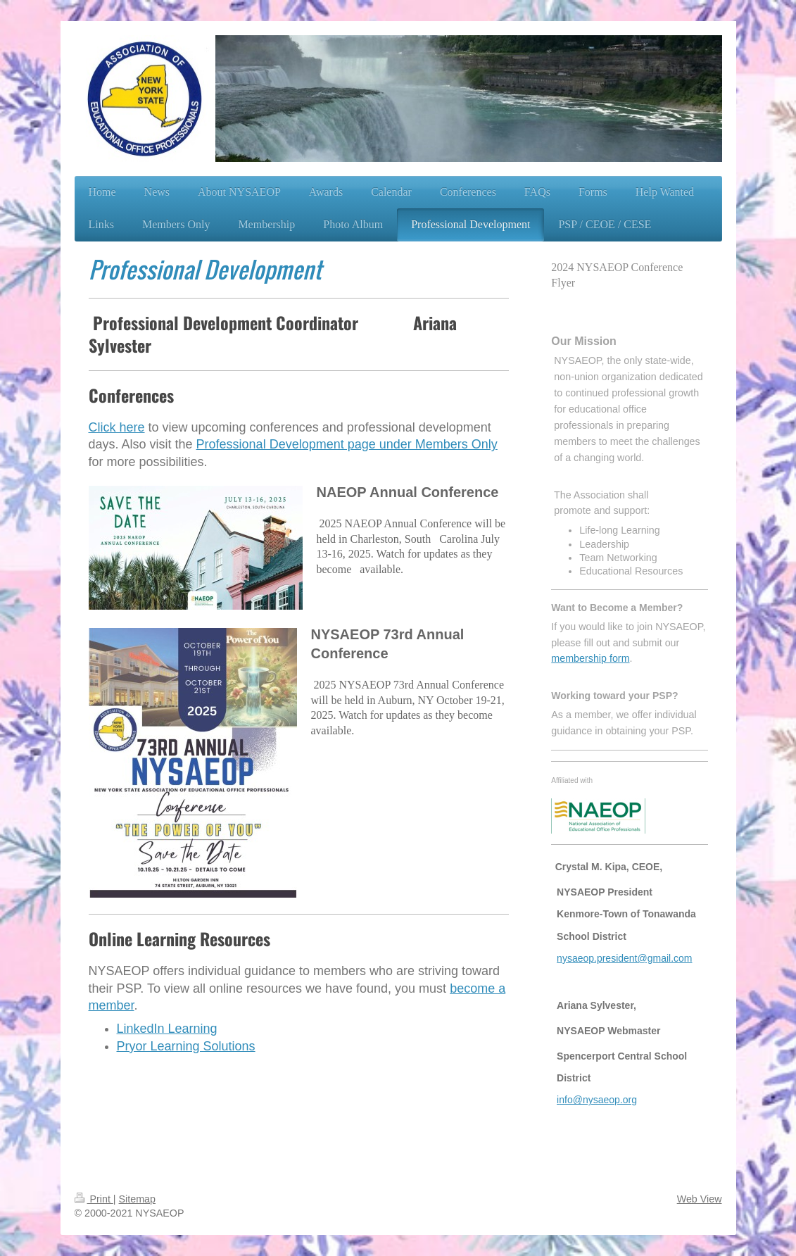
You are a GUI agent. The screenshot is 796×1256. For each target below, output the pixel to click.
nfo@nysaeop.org (598, 1099)
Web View (699, 1199)
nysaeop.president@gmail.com (624, 958)
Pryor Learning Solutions (186, 1046)
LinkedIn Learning (167, 1029)
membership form (590, 658)
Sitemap (137, 1199)
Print (94, 1199)
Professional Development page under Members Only (347, 444)
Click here (117, 427)
